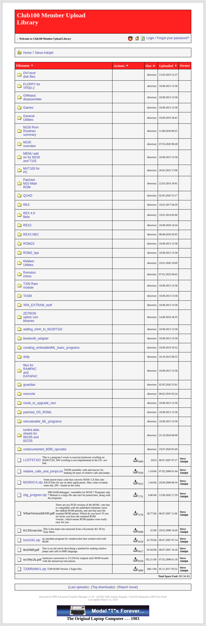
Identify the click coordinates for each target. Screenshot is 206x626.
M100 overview (29, 144)
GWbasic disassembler (32, 97)
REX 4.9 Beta (29, 215)
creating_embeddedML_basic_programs (51, 347)
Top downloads (103, 587)
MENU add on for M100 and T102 (31, 157)
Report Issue (128, 587)
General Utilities (28, 118)
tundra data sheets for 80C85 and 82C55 (31, 435)
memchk (29, 394)
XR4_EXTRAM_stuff (37, 305)
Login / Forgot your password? (168, 38)
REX (26, 205)
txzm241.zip (31, 540)
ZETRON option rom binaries (30, 317)
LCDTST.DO (32, 460)
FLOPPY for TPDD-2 (31, 86)
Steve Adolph (44, 53)
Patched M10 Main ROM (30, 183)
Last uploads (78, 587)
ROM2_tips (31, 253)
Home (27, 53)
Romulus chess (29, 274)
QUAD (27, 195)
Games (28, 107)
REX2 (27, 225)
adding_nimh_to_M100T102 (42, 329)
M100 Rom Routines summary (31, 131)
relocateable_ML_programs (42, 421)
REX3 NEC (31, 234)
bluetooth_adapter (36, 338)
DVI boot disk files (29, 75)
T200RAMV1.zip (34, 569)
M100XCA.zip (32, 482)
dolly (26, 357)
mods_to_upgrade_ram (39, 403)
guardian (29, 385)
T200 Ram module (30, 285)
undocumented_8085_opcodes (44, 449)
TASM (27, 296)
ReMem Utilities (28, 263)
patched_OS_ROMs (37, 412)
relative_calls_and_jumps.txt (43, 471)
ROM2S (28, 244)
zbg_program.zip (35, 495)
